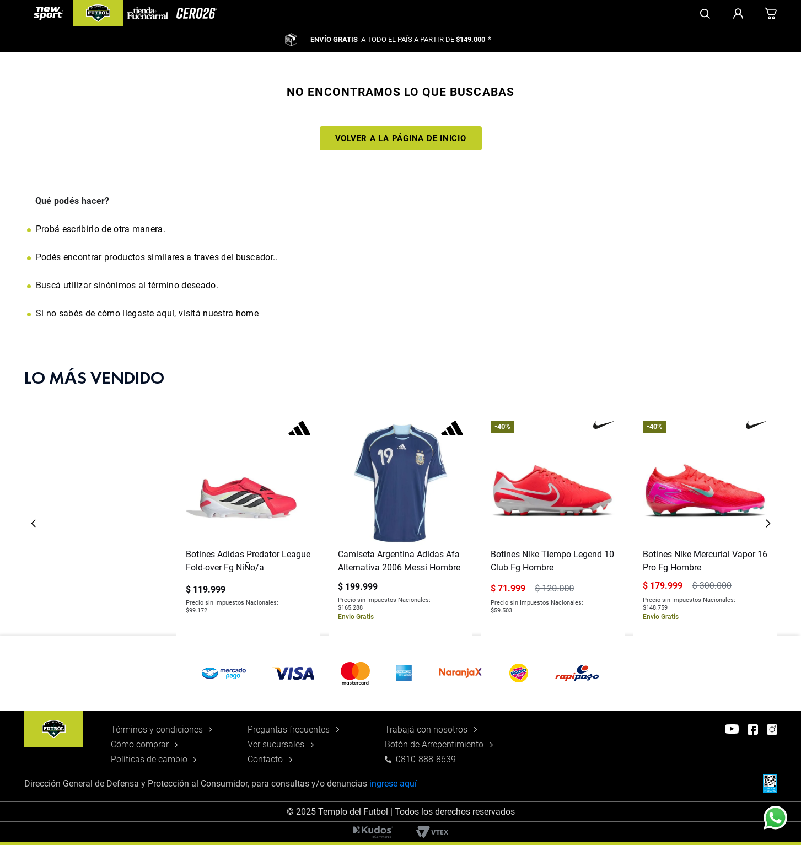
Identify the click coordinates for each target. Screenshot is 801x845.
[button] (401, 673)
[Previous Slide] (33, 523)
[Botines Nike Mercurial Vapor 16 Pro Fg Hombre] (705, 523)
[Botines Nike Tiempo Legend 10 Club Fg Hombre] (553, 523)
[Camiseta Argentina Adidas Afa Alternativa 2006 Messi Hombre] (400, 523)
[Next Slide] (768, 523)
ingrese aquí (393, 783)
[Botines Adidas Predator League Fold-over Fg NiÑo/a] (248, 523)
